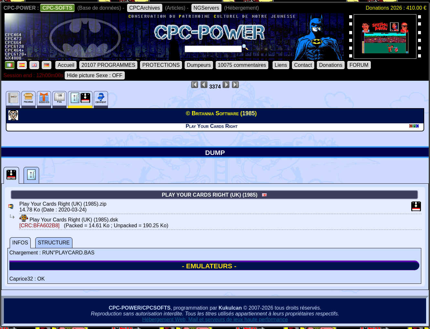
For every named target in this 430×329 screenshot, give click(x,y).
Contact (303, 65)
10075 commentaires (242, 65)
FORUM (359, 65)
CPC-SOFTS (57, 8)
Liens (281, 65)
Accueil (66, 65)
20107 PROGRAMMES (108, 65)
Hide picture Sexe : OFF (95, 75)
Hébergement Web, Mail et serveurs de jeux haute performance (215, 319)
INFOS (20, 242)
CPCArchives (144, 8)
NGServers (206, 8)
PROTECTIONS (161, 65)
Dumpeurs (199, 65)
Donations (330, 65)
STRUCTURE (54, 242)
